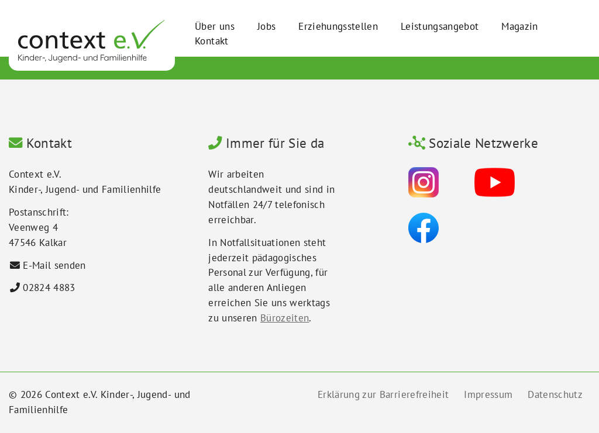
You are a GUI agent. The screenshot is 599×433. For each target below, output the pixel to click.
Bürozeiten (284, 317)
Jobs (266, 26)
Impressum (488, 394)
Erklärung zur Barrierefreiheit (383, 394)
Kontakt (211, 40)
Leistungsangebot (439, 26)
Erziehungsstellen (338, 26)
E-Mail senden (54, 265)
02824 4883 (49, 287)
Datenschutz (555, 394)
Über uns (215, 26)
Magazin (519, 26)
